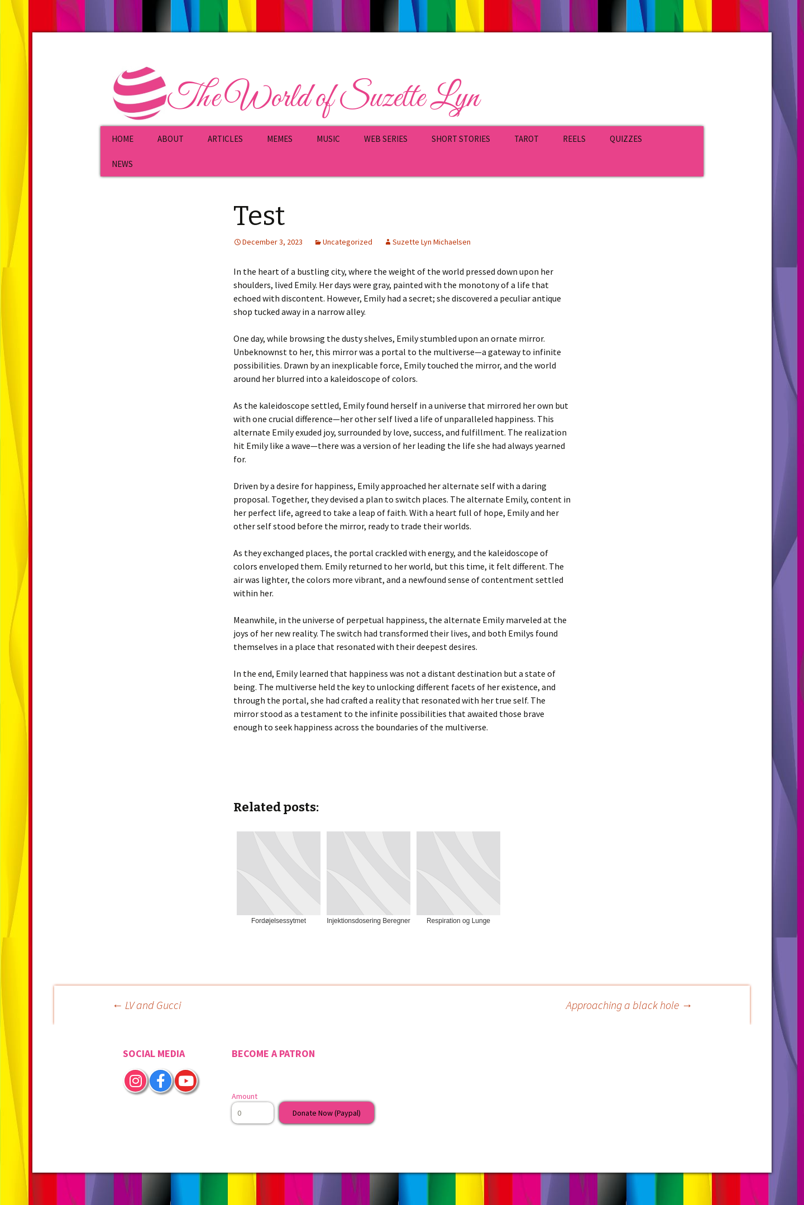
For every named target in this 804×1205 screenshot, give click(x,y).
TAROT (526, 138)
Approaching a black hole (629, 1005)
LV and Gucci (146, 1005)
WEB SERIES (386, 138)
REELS (574, 138)
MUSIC (328, 138)
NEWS (122, 164)
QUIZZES (626, 138)
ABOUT (170, 138)
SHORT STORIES (461, 138)
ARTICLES (225, 138)
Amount (244, 1096)
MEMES (280, 138)
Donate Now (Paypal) (327, 1113)
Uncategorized (347, 242)
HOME (122, 138)
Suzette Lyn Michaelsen (432, 242)
